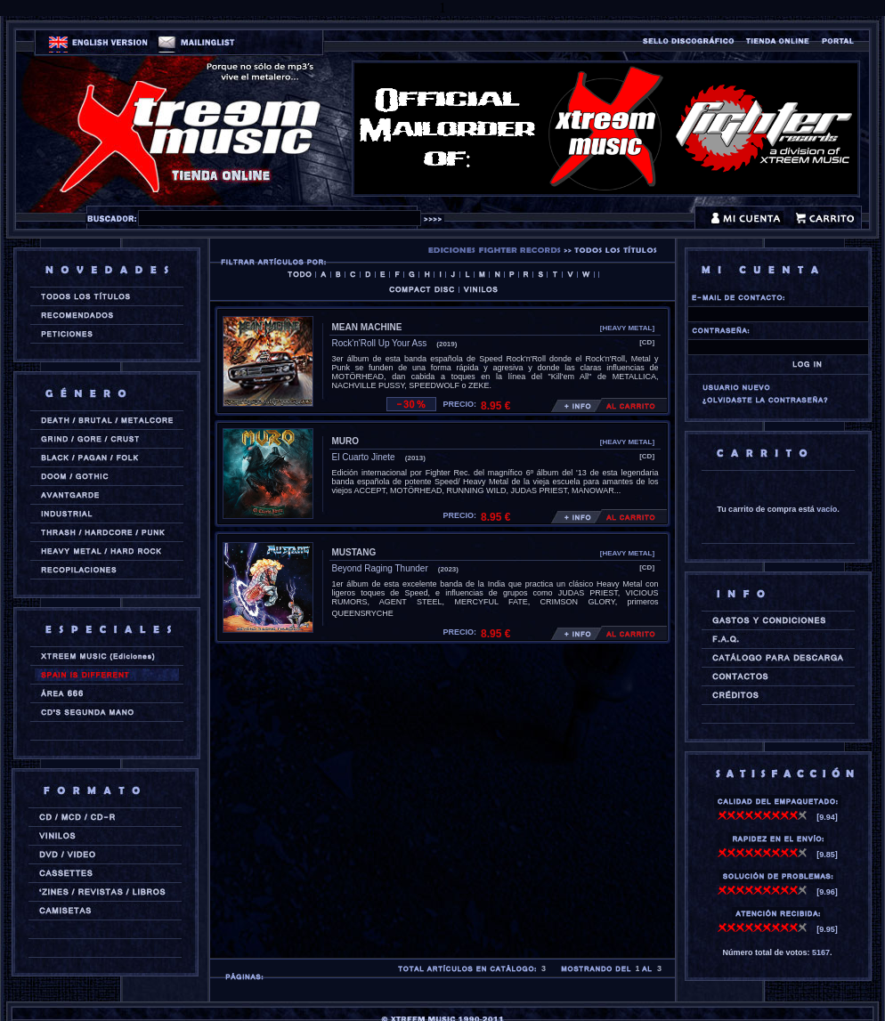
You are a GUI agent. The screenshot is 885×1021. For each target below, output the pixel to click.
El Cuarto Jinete (363, 457)
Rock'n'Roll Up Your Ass (379, 343)
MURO (346, 441)
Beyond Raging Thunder (380, 568)
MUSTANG (354, 552)
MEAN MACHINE (367, 327)
